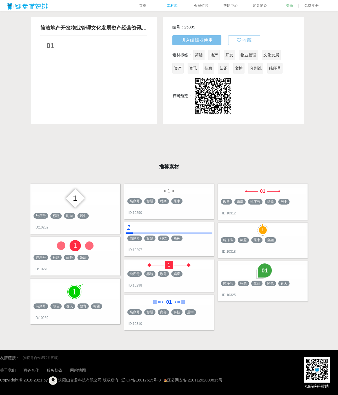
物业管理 (248, 55)
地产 (214, 55)
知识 (224, 68)
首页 (142, 6)
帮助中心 (230, 6)
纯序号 (275, 68)
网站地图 (78, 370)
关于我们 (8, 370)
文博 (239, 68)
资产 (178, 68)
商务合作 (31, 370)
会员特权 (201, 6)
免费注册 (311, 6)
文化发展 (271, 55)
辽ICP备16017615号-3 (141, 380)
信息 (208, 68)
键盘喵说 (260, 6)
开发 (229, 55)
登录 (289, 6)
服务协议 (55, 370)
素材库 (172, 6)
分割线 (256, 68)
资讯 (193, 68)
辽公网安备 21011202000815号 (193, 380)
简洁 (199, 55)
